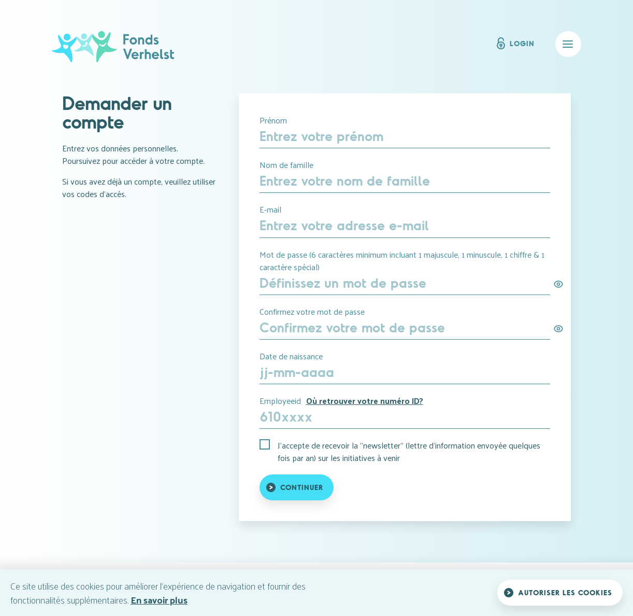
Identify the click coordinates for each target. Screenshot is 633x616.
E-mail (270, 209)
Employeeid (341, 401)
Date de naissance (291, 356)
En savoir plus (159, 599)
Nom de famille (286, 165)
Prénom (273, 120)
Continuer (301, 487)
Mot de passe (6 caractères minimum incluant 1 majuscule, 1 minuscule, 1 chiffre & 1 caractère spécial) (402, 260)
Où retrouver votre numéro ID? (364, 400)
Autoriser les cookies (565, 592)
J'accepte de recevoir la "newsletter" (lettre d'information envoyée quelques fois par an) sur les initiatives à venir (409, 451)
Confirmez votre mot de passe (312, 311)
